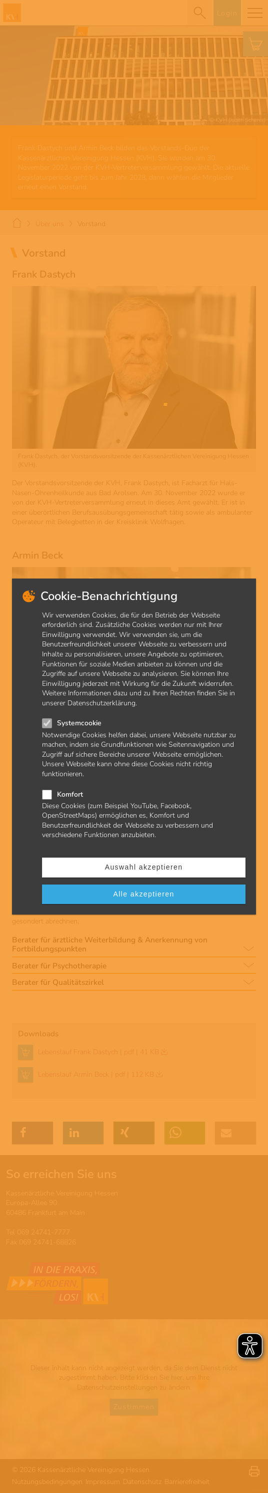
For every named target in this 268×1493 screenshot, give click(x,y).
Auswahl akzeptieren (144, 867)
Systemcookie (79, 723)
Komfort (70, 794)
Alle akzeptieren (144, 894)
